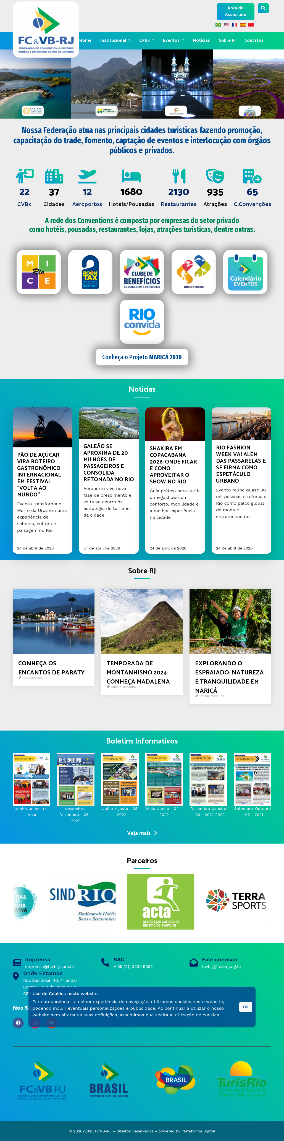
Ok (246, 1006)
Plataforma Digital (198, 1131)
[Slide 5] (167, 111)
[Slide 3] (147, 111)
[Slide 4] (157, 111)
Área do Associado (235, 11)
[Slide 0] (117, 111)
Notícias (201, 40)
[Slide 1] (127, 111)
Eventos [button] (172, 40)
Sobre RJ (227, 40)
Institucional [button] (113, 40)
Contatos (254, 40)
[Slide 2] (137, 111)
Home (85, 40)
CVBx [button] (145, 40)
